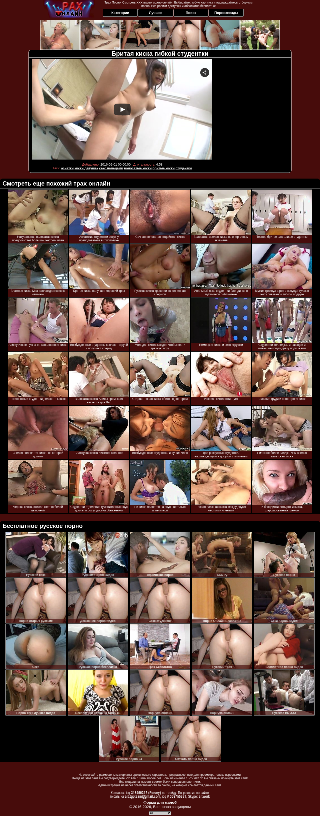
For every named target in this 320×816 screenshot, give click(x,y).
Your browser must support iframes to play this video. (122, 109)
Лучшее (155, 13)
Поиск (191, 13)
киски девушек (86, 168)
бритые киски (163, 168)
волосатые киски (138, 168)
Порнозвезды (226, 13)
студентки (184, 168)
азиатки (67, 168)
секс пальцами (111, 168)
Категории (120, 13)
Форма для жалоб (159, 802)
